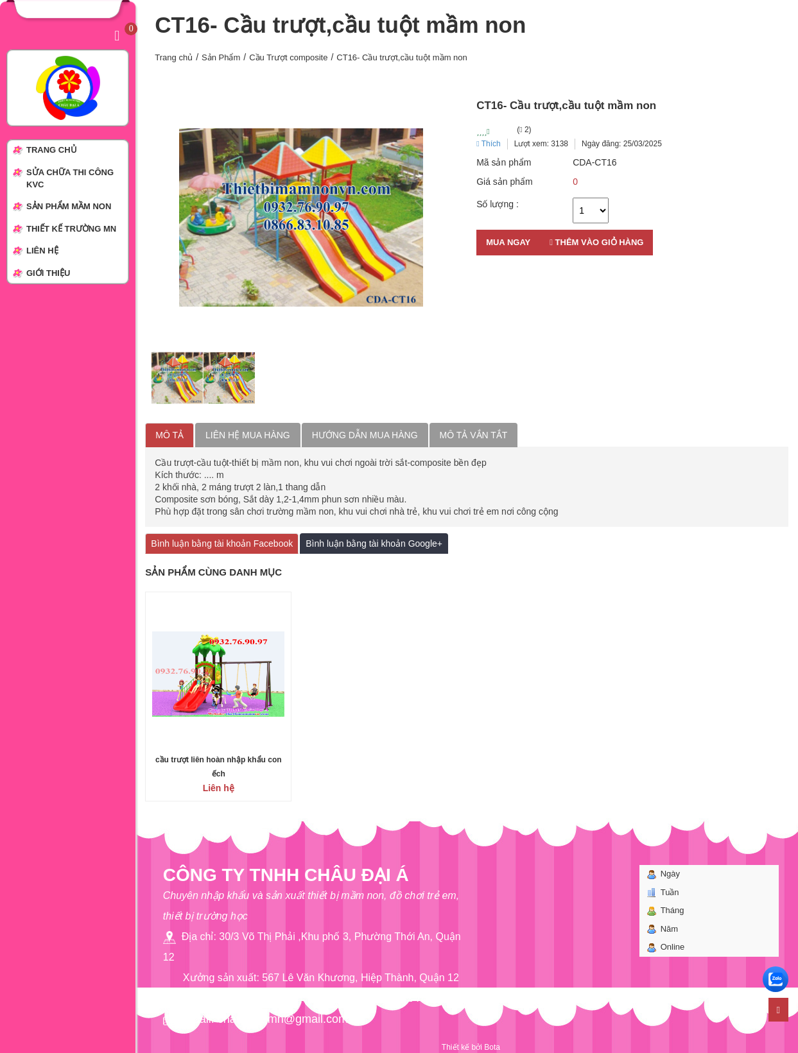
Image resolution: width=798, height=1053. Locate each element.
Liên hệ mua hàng (247, 435)
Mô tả (169, 435)
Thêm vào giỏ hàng (596, 242)
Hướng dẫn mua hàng (365, 435)
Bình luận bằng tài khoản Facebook (222, 543)
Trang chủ (174, 57)
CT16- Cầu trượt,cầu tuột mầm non (401, 57)
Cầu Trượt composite (288, 57)
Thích (488, 143)
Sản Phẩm (221, 57)
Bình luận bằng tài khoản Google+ (374, 543)
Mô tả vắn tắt (474, 435)
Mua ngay (508, 242)
